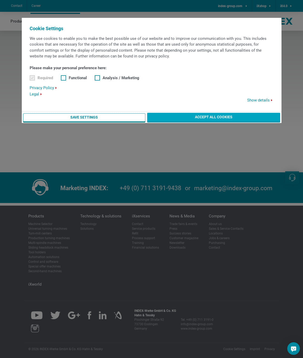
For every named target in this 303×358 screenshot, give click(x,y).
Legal (34, 94)
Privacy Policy (42, 88)
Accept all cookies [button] (213, 117)
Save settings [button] (84, 117)
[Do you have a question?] (293, 348)
